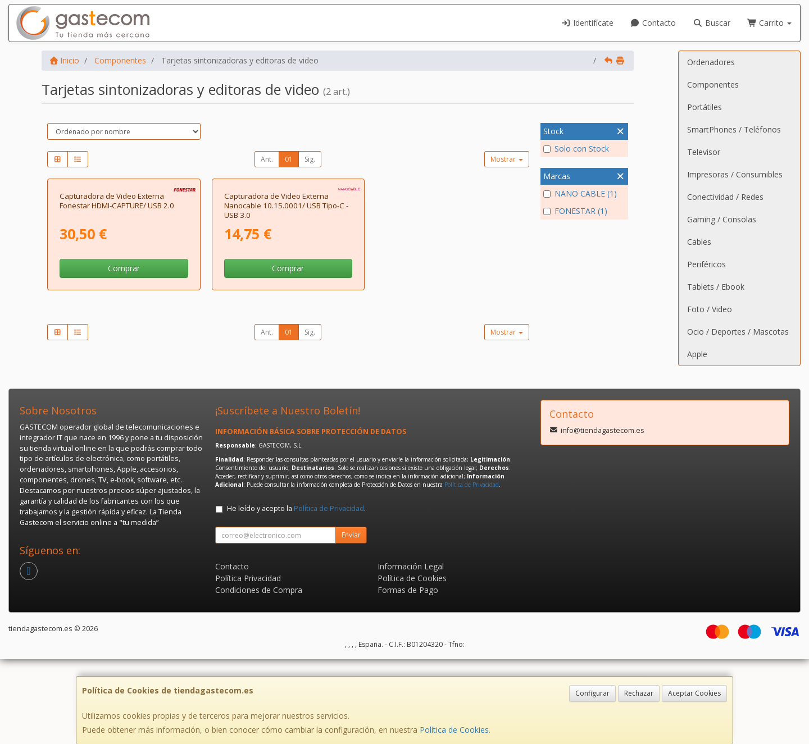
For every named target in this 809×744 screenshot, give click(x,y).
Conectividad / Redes (725, 196)
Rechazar (638, 693)
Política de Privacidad (471, 569)
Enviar (351, 619)
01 (289, 159)
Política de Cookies (454, 729)
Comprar (124, 387)
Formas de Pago (408, 674)
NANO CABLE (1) (580, 193)
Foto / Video (709, 309)
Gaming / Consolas (721, 219)
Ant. (267, 159)
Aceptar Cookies (694, 693)
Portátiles (704, 107)
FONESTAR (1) (575, 211)
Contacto (653, 22)
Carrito (769, 22)
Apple (697, 354)
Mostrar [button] (506, 159)
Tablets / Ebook (715, 286)
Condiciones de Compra (258, 674)
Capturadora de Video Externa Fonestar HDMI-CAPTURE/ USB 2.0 (117, 319)
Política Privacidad (248, 663)
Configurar (592, 693)
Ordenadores (711, 62)
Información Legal (411, 651)
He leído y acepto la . (296, 593)
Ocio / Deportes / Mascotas (738, 331)
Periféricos (706, 264)
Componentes (713, 84)
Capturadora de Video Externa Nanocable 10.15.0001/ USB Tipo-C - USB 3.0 (286, 324)
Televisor (703, 152)
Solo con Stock (576, 148)
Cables (699, 241)
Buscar (711, 22)
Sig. (309, 159)
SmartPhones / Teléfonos (734, 129)
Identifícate (587, 22)
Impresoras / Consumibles (735, 174)
